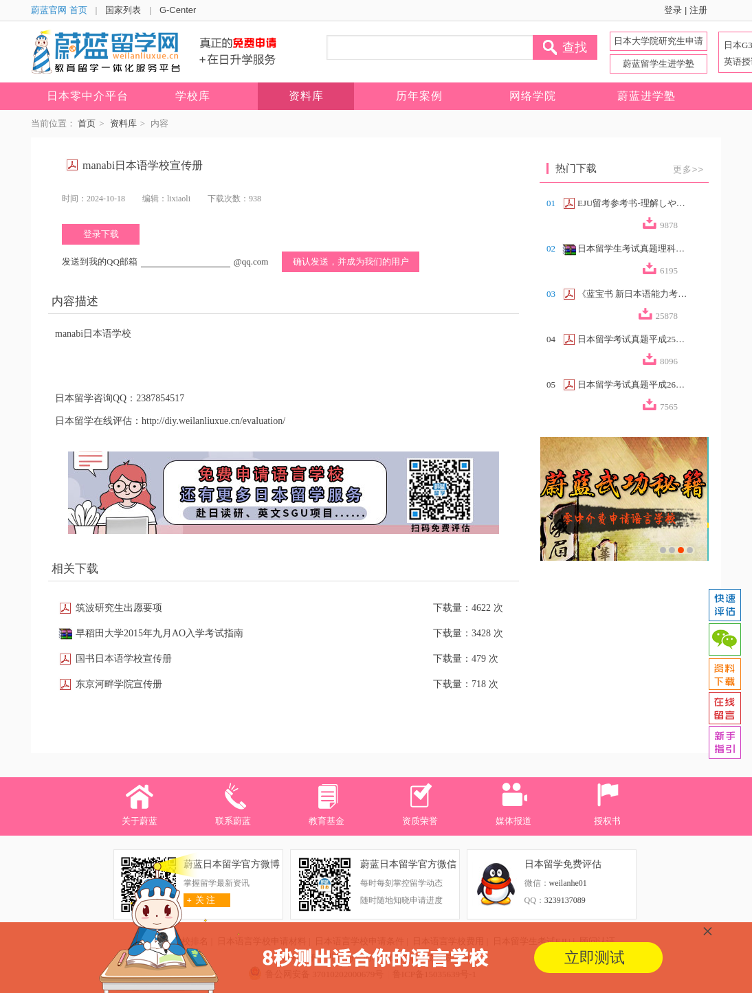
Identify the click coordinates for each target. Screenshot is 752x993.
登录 (673, 10)
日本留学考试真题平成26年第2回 (632, 384)
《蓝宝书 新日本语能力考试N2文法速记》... (632, 294)
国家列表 (123, 10)
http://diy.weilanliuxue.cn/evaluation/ (213, 421)
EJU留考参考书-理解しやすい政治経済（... (632, 203)
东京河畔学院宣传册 (119, 684)
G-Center (177, 10)
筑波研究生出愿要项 (119, 608)
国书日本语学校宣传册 (124, 659)
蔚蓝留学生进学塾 (658, 63)
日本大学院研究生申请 (658, 41)
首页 (87, 123)
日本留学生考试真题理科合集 (632, 248)
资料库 (123, 123)
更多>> (688, 169)
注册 (698, 10)
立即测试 (594, 957)
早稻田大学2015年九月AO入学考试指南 (159, 633)
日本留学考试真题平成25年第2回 (632, 339)
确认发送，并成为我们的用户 (351, 261)
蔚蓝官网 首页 (59, 10)
